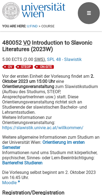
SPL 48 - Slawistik (64, 59)
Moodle (9, 182)
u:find (32, 26)
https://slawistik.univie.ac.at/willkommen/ (43, 127)
